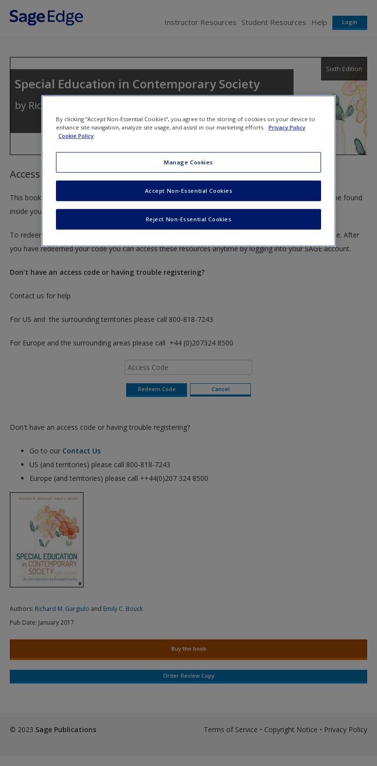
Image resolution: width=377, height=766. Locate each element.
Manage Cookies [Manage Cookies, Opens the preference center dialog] (188, 162)
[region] (188, 171)
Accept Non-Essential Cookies (189, 190)
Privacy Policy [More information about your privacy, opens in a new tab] (287, 127)
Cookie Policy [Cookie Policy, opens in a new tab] (76, 135)
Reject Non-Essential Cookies (189, 219)
